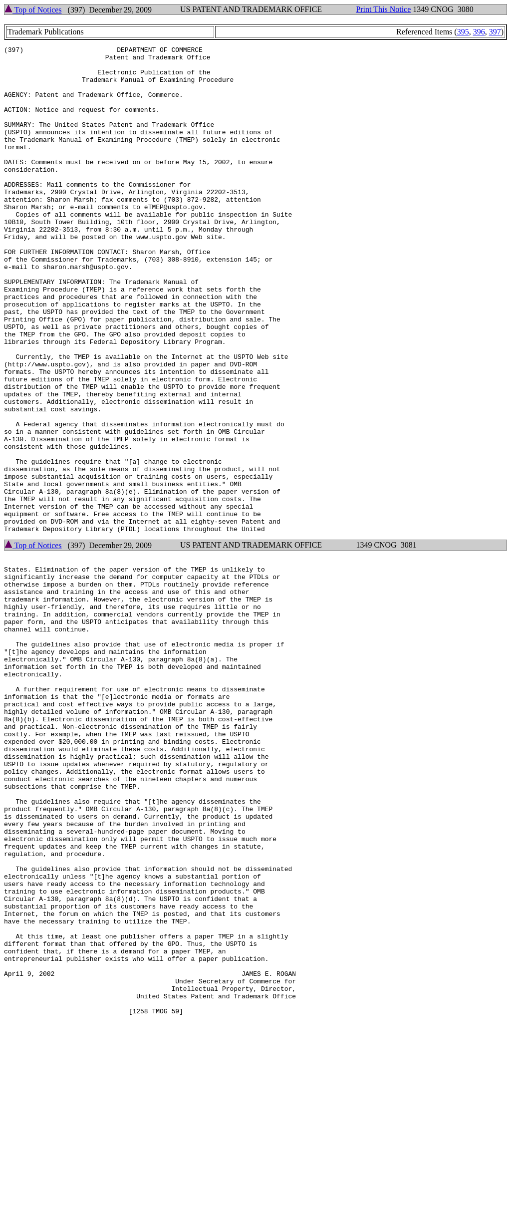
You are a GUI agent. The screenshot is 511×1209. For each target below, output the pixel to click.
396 (479, 31)
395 (463, 31)
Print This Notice (383, 9)
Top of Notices (33, 9)
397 (495, 31)
